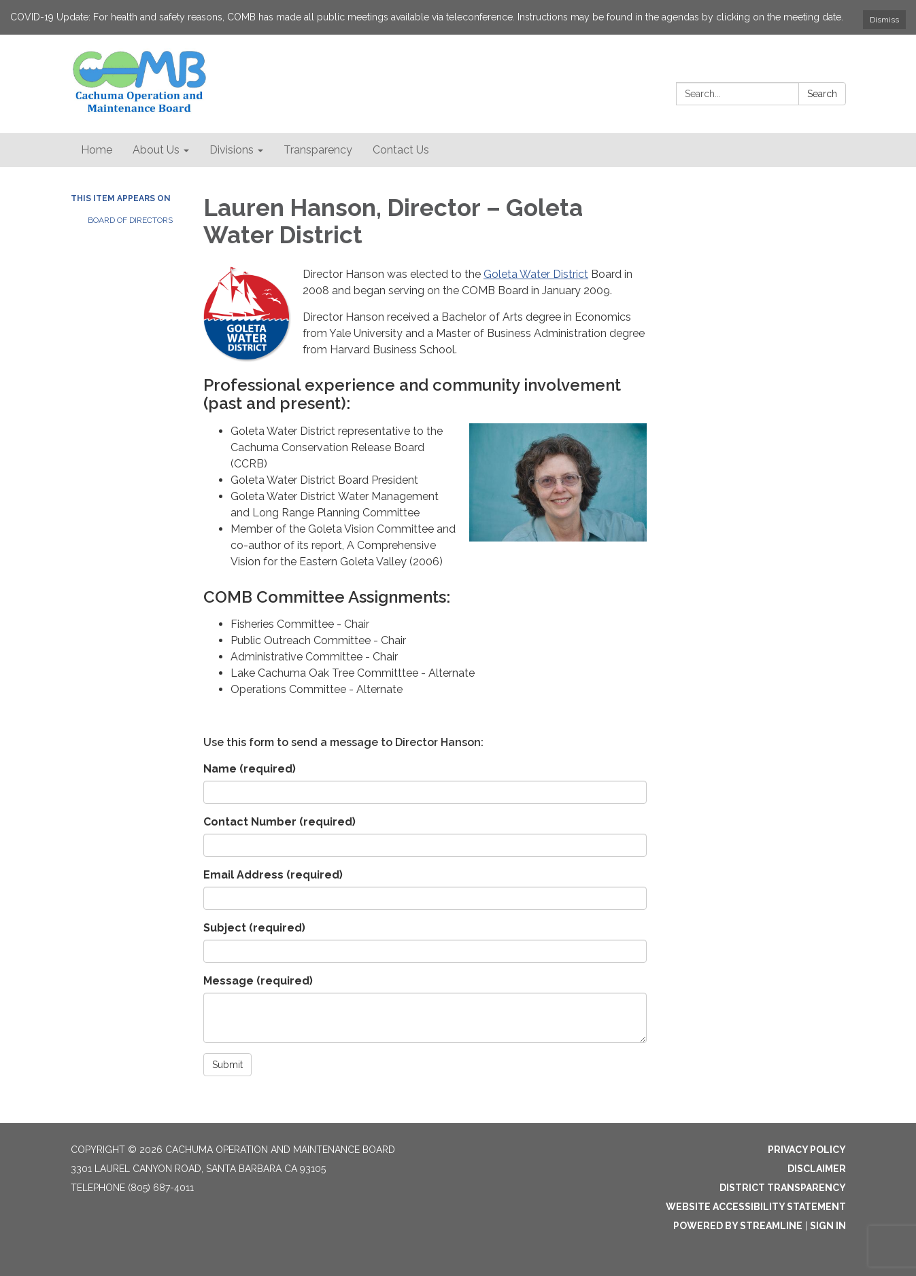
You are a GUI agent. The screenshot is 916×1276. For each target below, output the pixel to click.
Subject (254, 927)
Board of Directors (130, 220)
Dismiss (884, 19)
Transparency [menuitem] (318, 149)
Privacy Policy (807, 1149)
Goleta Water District (536, 274)
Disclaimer (816, 1168)
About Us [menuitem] (156, 149)
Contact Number (279, 821)
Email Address (273, 874)
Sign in (828, 1225)
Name (249, 768)
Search (822, 93)
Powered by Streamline (737, 1225)
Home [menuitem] (96, 149)
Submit (227, 1064)
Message (258, 980)
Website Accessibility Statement (756, 1206)
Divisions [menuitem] (231, 149)
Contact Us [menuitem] (401, 149)
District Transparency (782, 1187)
